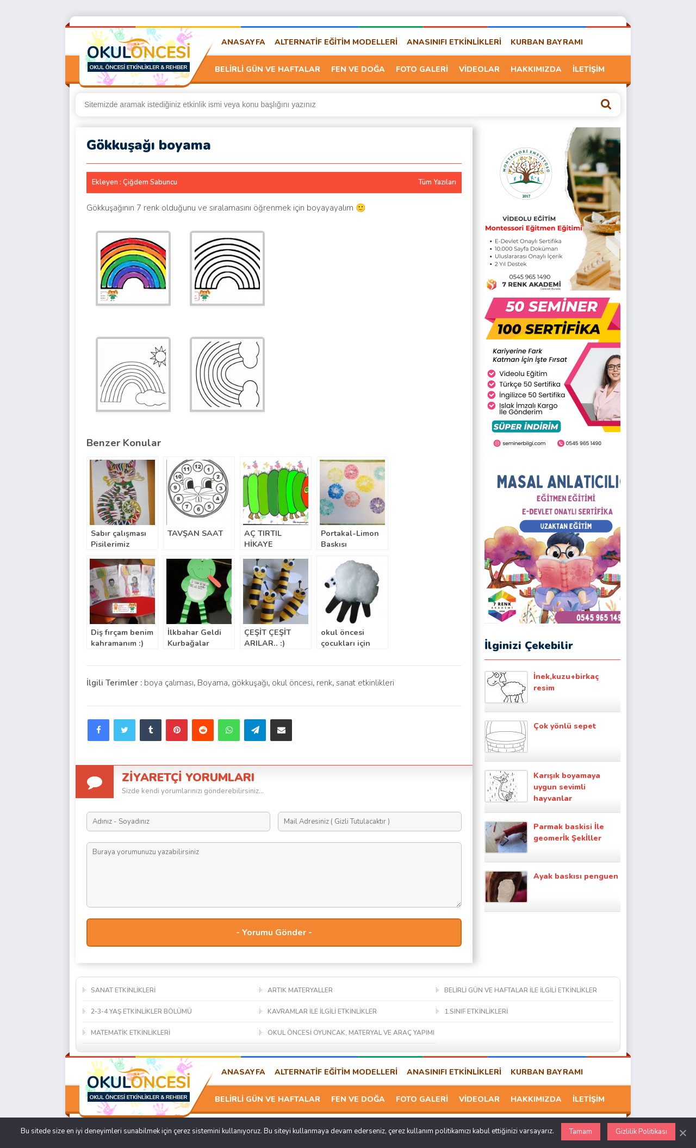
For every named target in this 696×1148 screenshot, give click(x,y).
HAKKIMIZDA (536, 69)
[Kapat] (682, 1132)
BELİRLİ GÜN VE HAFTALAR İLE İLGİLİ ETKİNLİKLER (520, 990)
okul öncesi (292, 682)
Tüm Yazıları (437, 182)
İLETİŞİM (589, 69)
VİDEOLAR (479, 69)
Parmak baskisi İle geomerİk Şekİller (544, 837)
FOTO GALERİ (422, 69)
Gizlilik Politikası (641, 1132)
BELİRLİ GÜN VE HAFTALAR (267, 69)
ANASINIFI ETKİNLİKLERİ (454, 42)
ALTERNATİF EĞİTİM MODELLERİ (336, 42)
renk (324, 682)
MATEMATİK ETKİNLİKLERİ (130, 1032)
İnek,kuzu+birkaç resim (541, 687)
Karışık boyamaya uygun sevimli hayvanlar (542, 787)
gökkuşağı (250, 682)
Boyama (212, 682)
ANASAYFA (243, 42)
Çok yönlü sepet (540, 736)
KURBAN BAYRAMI (547, 42)
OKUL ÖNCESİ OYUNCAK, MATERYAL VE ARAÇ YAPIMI (351, 1032)
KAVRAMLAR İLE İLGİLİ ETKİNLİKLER (322, 1011)
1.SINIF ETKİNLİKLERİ (476, 1011)
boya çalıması (169, 682)
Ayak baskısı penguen (551, 887)
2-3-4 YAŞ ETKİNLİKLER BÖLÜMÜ (141, 1011)
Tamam (580, 1132)
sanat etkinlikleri (365, 682)
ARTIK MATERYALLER (300, 990)
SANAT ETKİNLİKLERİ (123, 990)
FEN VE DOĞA (358, 69)
